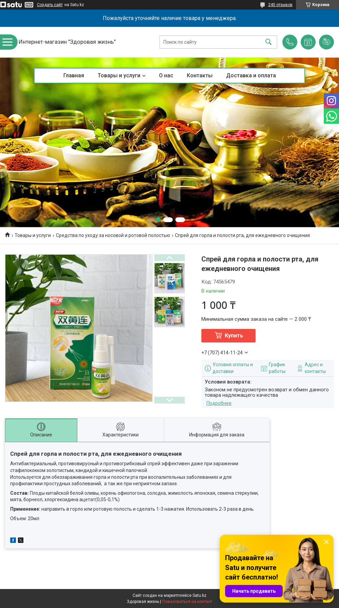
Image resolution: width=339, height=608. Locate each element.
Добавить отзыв (326, 42)
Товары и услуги (119, 75)
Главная (73, 75)
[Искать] (268, 42)
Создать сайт (50, 4)
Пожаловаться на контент (187, 601)
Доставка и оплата (251, 75)
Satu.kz (199, 595)
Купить (234, 335)
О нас (166, 75)
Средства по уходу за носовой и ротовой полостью (113, 235)
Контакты (200, 75)
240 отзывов (280, 4)
